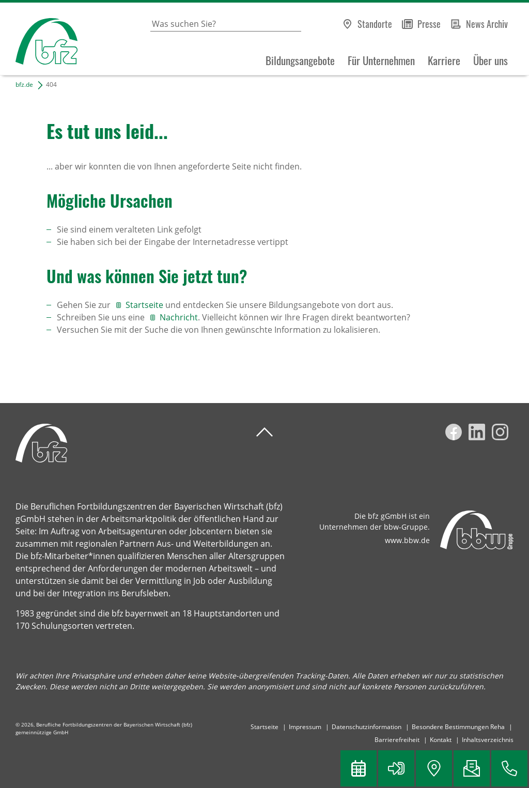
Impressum (305, 726)
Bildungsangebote (300, 60)
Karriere (444, 60)
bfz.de (24, 84)
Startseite (145, 305)
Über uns (490, 60)
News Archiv (487, 23)
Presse (429, 23)
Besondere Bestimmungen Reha (458, 726)
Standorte (374, 23)
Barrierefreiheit (397, 739)
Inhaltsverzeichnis (488, 739)
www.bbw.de (407, 540)
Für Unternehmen (381, 60)
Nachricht (179, 317)
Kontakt (441, 739)
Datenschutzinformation (366, 726)
